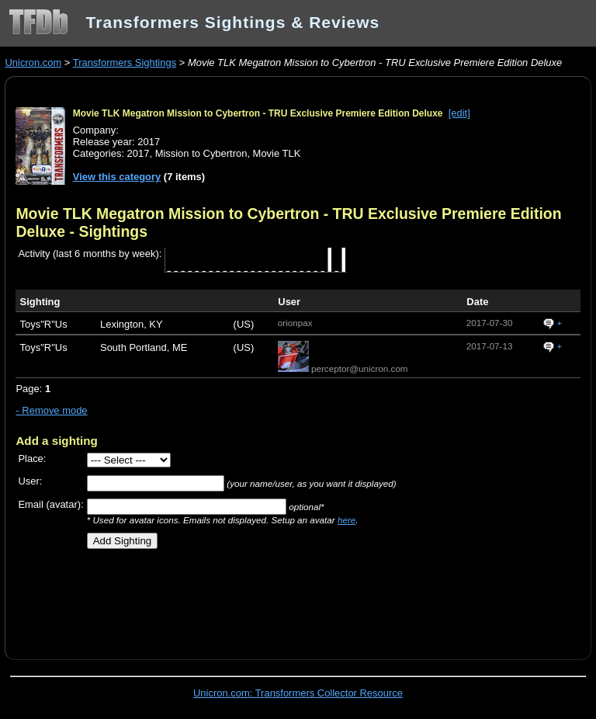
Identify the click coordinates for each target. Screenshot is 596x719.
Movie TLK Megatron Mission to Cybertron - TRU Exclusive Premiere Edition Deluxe (258, 113)
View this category (117, 176)
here (346, 520)
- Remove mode (51, 410)
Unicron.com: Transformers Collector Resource (298, 693)
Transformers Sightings (124, 62)
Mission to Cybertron (201, 153)
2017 (138, 153)
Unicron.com (33, 62)
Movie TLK (277, 153)
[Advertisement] (197, 598)
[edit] (459, 113)
